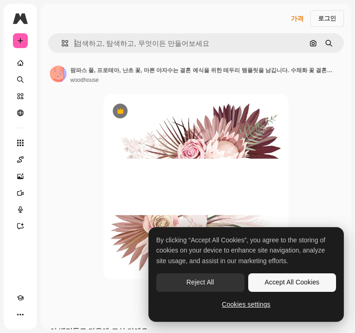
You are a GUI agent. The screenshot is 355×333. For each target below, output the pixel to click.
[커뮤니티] (20, 112)
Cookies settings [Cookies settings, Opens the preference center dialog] (246, 304)
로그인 (327, 18)
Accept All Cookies (292, 282)
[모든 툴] (20, 143)
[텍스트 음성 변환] (20, 209)
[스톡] (20, 96)
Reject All (200, 282)
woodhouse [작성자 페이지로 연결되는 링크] (84, 80)
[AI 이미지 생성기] (20, 176)
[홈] (20, 63)
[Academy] (20, 297)
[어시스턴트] (20, 226)
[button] (61, 43)
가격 (297, 18)
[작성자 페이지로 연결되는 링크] (58, 74)
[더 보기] (20, 314)
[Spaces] (20, 159)
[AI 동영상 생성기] (20, 192)
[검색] (20, 79)
